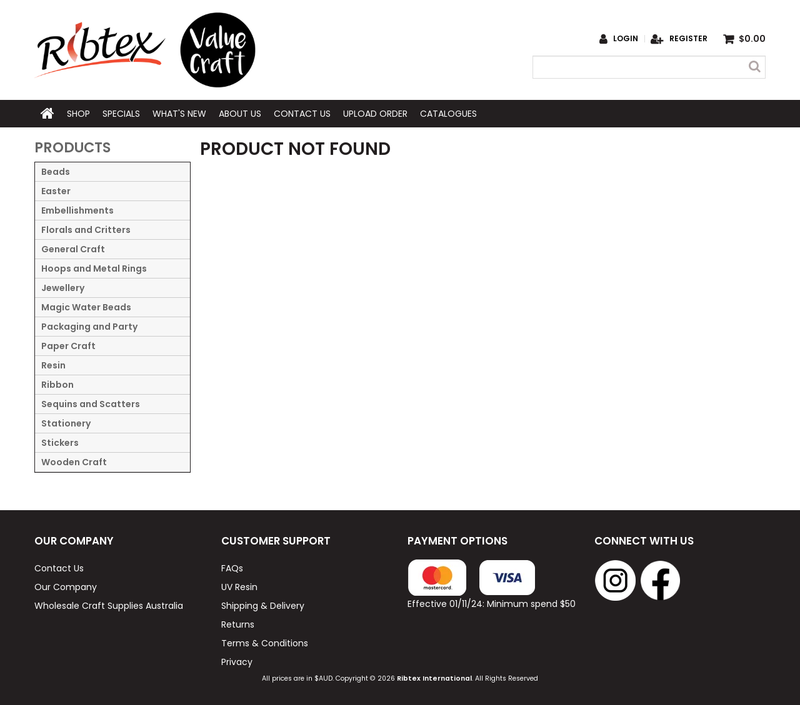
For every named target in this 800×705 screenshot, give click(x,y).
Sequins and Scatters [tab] (90, 404)
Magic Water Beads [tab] (86, 307)
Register (688, 38)
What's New (179, 113)
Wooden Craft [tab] (74, 462)
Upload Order (375, 113)
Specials (121, 113)
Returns (237, 624)
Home (47, 113)
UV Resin (239, 587)
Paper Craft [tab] (68, 346)
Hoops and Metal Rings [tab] (94, 268)
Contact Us (302, 113)
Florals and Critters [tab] (86, 230)
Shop (78, 113)
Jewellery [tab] (62, 288)
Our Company (65, 587)
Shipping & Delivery (262, 605)
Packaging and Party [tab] (89, 326)
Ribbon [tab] (57, 384)
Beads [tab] (55, 171)
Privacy (236, 662)
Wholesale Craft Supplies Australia (108, 605)
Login (625, 38)
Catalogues (448, 113)
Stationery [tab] (66, 423)
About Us (240, 113)
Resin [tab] (53, 365)
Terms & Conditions (264, 643)
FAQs (232, 568)
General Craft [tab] (73, 249)
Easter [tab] (56, 191)
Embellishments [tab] (77, 210)
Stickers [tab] (60, 442)
